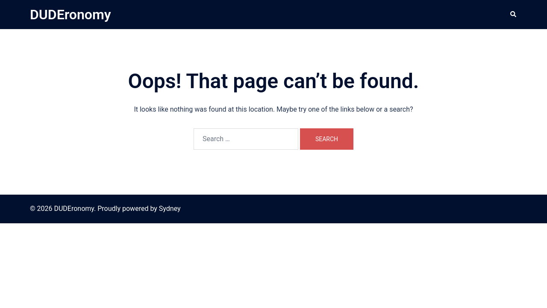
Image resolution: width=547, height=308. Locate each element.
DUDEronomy (70, 14)
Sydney (170, 208)
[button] (513, 14)
